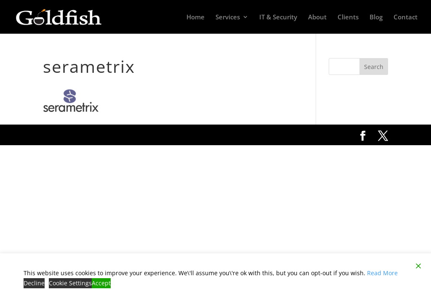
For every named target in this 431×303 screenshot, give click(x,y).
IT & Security (278, 17)
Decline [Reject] (34, 283)
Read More (382, 273)
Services (228, 17)
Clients (348, 17)
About (317, 17)
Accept (101, 283)
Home (195, 17)
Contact (406, 17)
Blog (376, 17)
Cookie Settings (70, 283)
